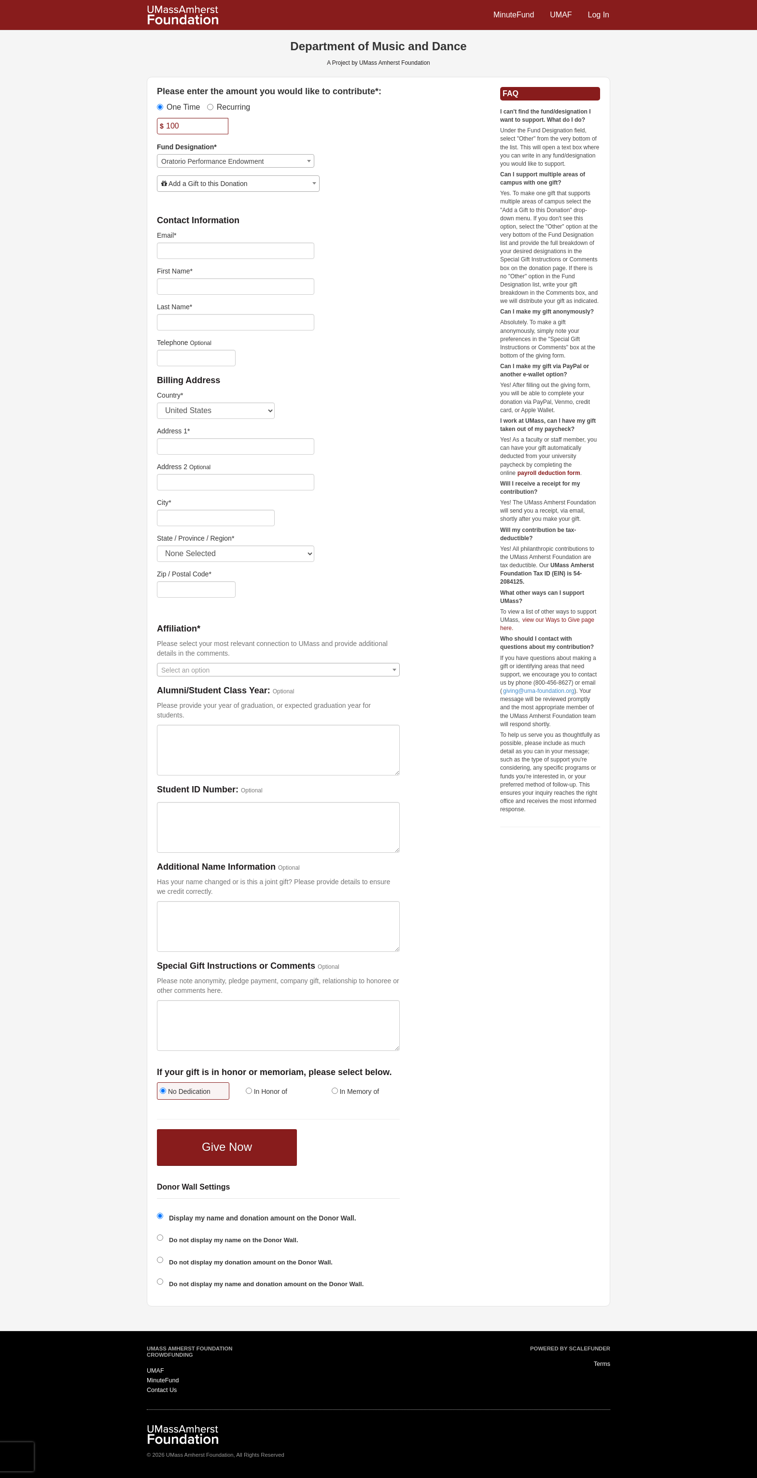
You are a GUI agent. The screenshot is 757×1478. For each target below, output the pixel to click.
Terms (602, 1364)
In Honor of (266, 1091)
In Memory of (355, 1091)
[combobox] (235, 161)
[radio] (193, 1092)
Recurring (228, 107)
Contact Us (162, 1390)
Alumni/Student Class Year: (213, 690)
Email (166, 235)
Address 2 (172, 467)
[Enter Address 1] (235, 446)
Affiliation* (178, 628)
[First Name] (235, 286)
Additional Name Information (216, 867)
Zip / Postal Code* (184, 574)
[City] (216, 518)
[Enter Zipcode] (196, 589)
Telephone (172, 342)
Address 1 (173, 431)
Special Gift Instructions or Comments (236, 966)
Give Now (227, 1146)
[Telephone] (196, 358)
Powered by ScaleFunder (570, 1348)
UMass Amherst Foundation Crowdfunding (189, 1352)
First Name (175, 271)
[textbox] (238, 183)
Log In (598, 15)
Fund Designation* (187, 147)
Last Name (174, 307)
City (164, 502)
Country (170, 395)
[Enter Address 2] (235, 482)
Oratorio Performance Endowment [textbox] (212, 161)
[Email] (235, 251)
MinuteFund (513, 15)
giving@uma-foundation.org (539, 691)
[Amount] (192, 126)
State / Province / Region (195, 538)
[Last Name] (235, 322)
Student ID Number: (197, 789)
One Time (178, 107)
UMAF (561, 15)
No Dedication (185, 1091)
